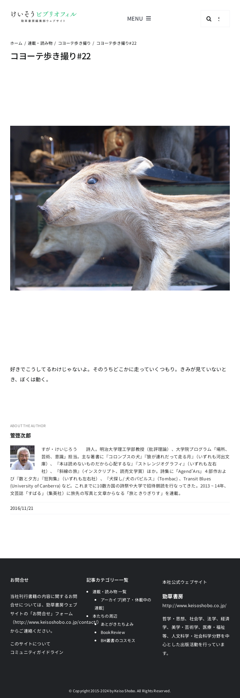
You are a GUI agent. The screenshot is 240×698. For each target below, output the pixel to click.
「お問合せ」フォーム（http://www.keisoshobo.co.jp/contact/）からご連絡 (56, 622)
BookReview (113, 632)
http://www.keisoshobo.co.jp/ (194, 605)
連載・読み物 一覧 (110, 591)
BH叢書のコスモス (118, 640)
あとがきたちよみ (117, 624)
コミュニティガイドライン (37, 652)
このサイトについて (30, 643)
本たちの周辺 (105, 616)
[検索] (209, 18)
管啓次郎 (20, 435)
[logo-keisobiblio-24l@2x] (44, 12)
